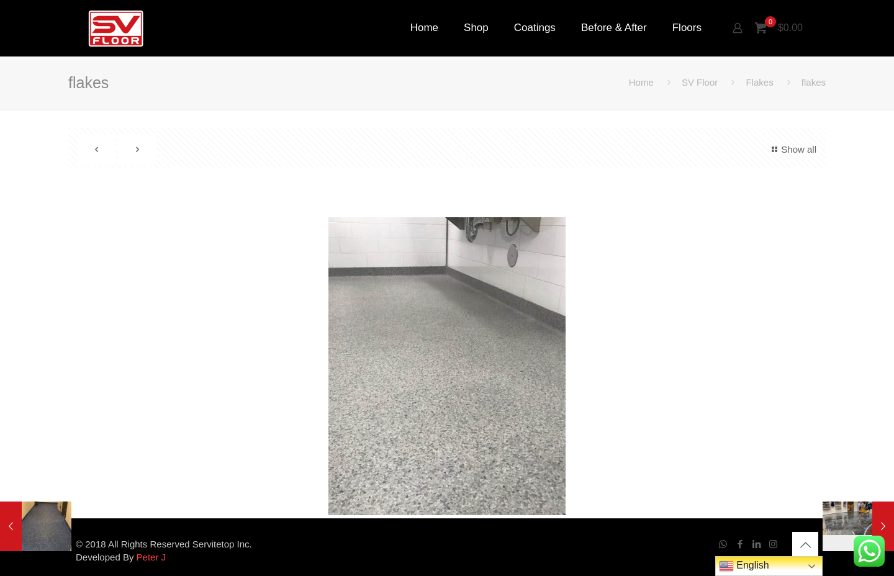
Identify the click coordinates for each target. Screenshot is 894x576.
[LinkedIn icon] (756, 544)
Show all (792, 149)
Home (641, 82)
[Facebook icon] (739, 544)
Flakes (759, 82)
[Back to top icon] (805, 545)
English (744, 566)
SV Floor (700, 82)
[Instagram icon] (773, 544)
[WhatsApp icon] (722, 544)
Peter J (151, 557)
